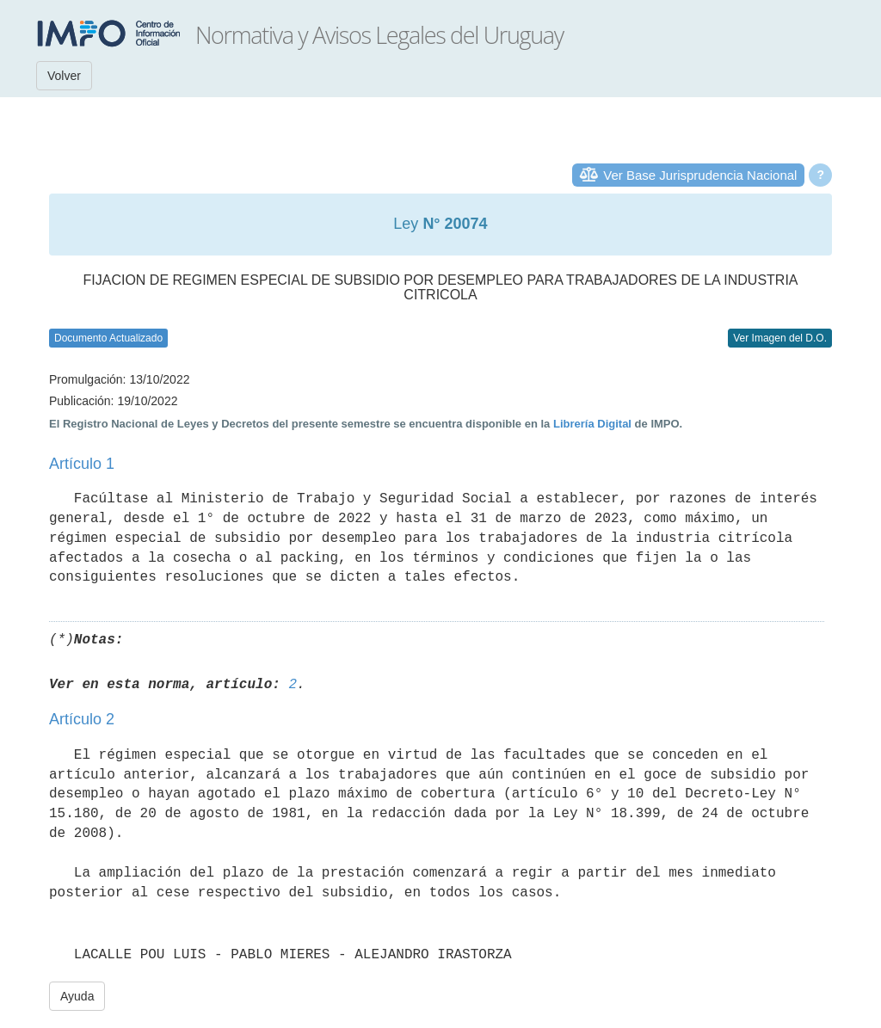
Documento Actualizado (108, 338)
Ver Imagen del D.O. (780, 338)
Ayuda (77, 996)
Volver (64, 76)
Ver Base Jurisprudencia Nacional (700, 175)
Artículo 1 (81, 463)
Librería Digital (592, 423)
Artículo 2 (81, 719)
